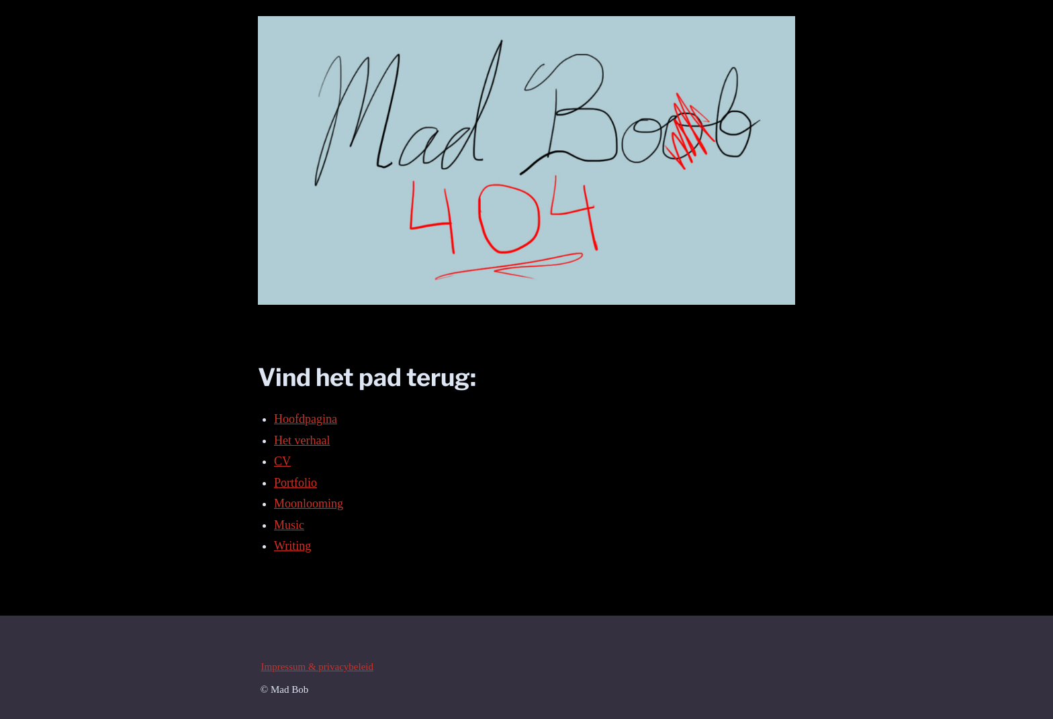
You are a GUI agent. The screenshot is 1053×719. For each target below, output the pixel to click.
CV (282, 461)
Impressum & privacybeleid (317, 666)
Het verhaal (302, 440)
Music (289, 525)
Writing (292, 546)
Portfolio (295, 482)
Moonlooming (308, 503)
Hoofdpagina (305, 419)
